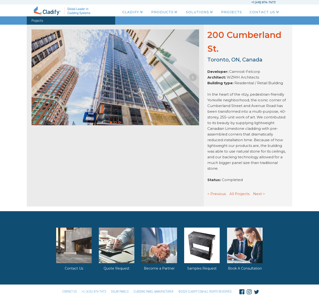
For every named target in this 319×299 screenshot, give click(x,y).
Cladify (133, 12)
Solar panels (120, 292)
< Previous (216, 194)
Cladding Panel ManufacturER (153, 292)
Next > (259, 194)
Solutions (200, 12)
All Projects (239, 194)
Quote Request (116, 268)
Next (193, 77)
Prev (37, 77)
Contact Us (265, 12)
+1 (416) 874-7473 (94, 292)
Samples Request (202, 268)
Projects (231, 12)
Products (164, 12)
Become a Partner (159, 268)
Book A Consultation (245, 268)
